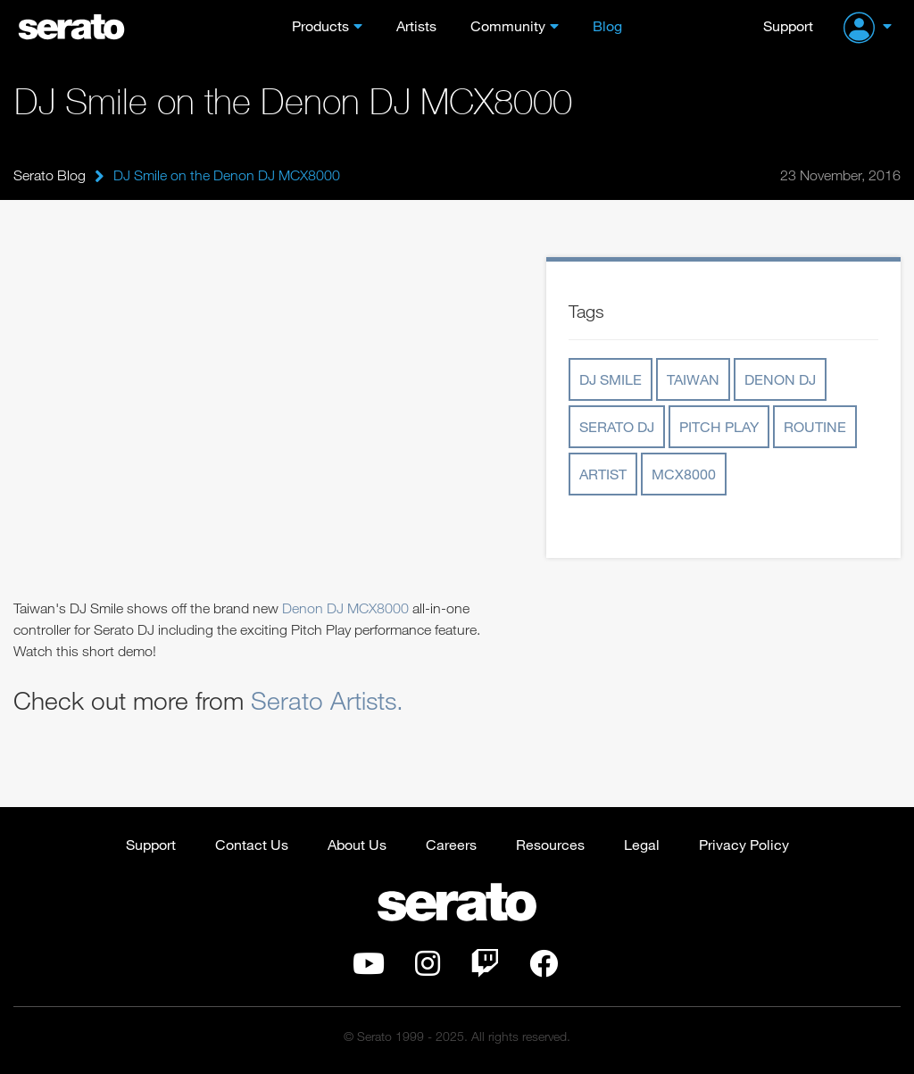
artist (603, 473)
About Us (357, 844)
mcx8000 (684, 473)
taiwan (693, 378)
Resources (550, 844)
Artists (416, 25)
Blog (607, 25)
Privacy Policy (744, 844)
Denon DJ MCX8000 (347, 608)
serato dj (616, 426)
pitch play (719, 426)
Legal (642, 844)
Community (507, 25)
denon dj (780, 378)
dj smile (610, 378)
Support (788, 25)
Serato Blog (49, 175)
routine (815, 426)
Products (320, 25)
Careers (451, 844)
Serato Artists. (327, 700)
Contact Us (251, 844)
